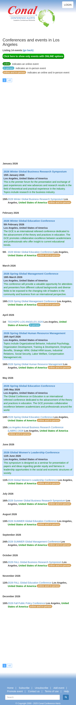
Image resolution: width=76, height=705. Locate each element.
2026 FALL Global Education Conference (29, 582)
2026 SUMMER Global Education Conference (32, 521)
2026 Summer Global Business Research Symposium (36, 500)
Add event (58, 688)
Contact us (34, 691)
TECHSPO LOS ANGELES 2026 (25, 321)
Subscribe (24, 688)
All (9, 80)
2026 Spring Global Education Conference (29, 385)
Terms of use (52, 691)
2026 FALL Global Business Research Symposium (35, 562)
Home (10, 688)
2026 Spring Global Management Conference (31, 273)
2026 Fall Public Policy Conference (26, 603)
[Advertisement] (38, 120)
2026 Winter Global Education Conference (29, 220)
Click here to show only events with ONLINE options (33, 56)
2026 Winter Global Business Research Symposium (35, 171)
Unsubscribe (41, 688)
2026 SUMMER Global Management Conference (34, 541)
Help (66, 691)
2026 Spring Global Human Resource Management (34, 333)
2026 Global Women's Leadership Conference (31, 452)
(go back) (28, 50)
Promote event (15, 691)
